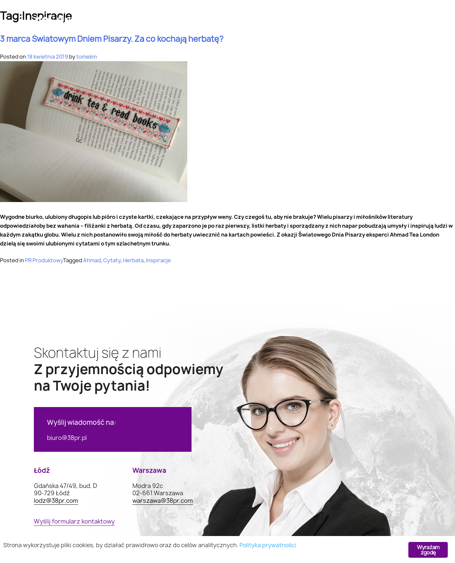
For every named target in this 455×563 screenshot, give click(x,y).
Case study (212, 25)
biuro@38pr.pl (67, 438)
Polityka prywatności (267, 545)
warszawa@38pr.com (162, 501)
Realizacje (274, 25)
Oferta (154, 25)
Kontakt (381, 25)
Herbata (133, 260)
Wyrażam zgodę (428, 550)
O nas (329, 25)
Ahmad (92, 260)
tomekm (86, 56)
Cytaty (112, 260)
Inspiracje (158, 260)
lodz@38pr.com (56, 501)
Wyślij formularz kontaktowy (74, 521)
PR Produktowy (44, 260)
